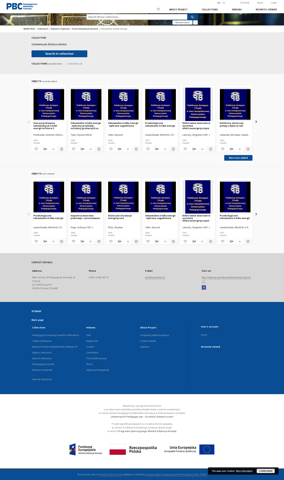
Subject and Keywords (97, 370)
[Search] (192, 17)
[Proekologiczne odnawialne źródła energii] (160, 104)
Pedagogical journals (43, 364)
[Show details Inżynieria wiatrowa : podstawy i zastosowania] (98, 241)
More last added (238, 157)
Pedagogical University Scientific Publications (55, 335)
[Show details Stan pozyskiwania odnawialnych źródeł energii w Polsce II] (61, 149)
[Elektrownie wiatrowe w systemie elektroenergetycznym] (198, 104)
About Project (178, 9)
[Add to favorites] (36, 149)
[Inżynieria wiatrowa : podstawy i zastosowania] (86, 197)
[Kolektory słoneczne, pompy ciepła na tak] (235, 104)
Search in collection (59, 54)
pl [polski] (224, 3)
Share (260, 2)
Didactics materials (60, 28)
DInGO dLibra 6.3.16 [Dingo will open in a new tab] (111, 474)
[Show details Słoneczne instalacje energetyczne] (135, 241)
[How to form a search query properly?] (195, 22)
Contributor (92, 352)
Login (274, 2)
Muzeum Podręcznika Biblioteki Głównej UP (55, 346)
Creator (90, 346)
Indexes (237, 9)
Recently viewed (266, 9)
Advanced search (182, 22)
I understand (265, 471)
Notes (89, 364)
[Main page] (158, 9)
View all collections (42, 379)
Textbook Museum (42, 341)
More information (244, 471)
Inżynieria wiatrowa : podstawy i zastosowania (85, 217)
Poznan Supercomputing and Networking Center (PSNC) (176, 474)
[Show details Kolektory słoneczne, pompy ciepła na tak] (247, 149)
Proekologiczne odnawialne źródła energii (160, 124)
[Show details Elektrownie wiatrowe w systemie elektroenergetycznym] (210, 149)
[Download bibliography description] (44, 149)
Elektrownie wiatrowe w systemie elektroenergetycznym (196, 126)
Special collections (41, 358)
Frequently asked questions (154, 335)
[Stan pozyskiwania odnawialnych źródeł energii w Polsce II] (49, 104)
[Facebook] (204, 287)
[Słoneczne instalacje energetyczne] (123, 197)
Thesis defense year (96, 358)
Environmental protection (85, 28)
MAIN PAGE (29, 28)
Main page (38, 320)
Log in (204, 334)
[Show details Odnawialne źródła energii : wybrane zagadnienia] (135, 149)
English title (92, 341)
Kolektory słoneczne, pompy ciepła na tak (232, 124)
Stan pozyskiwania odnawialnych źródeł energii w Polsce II (45, 126)
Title (88, 335)
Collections (210, 9)
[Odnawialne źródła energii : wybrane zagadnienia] (123, 104)
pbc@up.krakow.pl (155, 277)
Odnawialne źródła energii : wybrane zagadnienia (123, 124)
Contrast (244, 2)
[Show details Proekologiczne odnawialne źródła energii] (173, 149)
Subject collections (42, 352)
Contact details (148, 341)
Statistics (144, 346)
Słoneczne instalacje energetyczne (120, 217)
